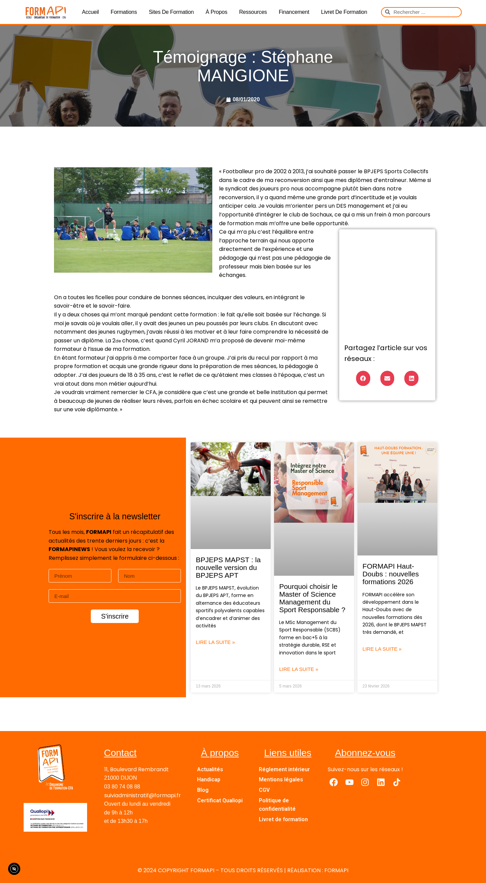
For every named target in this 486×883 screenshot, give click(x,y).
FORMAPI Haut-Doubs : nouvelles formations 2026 (390, 574)
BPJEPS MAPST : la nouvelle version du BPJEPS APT (228, 567)
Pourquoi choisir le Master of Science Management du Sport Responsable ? (312, 598)
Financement (294, 12)
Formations (124, 12)
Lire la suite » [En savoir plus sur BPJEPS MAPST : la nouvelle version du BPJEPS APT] (215, 642)
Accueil (90, 12)
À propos (216, 12)
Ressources (253, 12)
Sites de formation (171, 12)
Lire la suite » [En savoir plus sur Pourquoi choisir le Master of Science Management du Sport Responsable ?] (298, 669)
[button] (363, 378)
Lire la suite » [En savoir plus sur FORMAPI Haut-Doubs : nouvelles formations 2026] (382, 649)
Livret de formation (344, 12)
